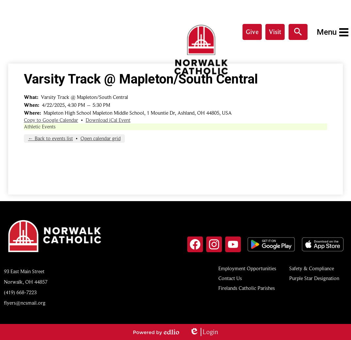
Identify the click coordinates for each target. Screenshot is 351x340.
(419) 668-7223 (20, 292)
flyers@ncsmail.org (24, 303)
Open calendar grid (100, 138)
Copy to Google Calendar (51, 120)
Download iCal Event (108, 120)
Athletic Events (40, 126)
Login (204, 332)
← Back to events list (50, 138)
